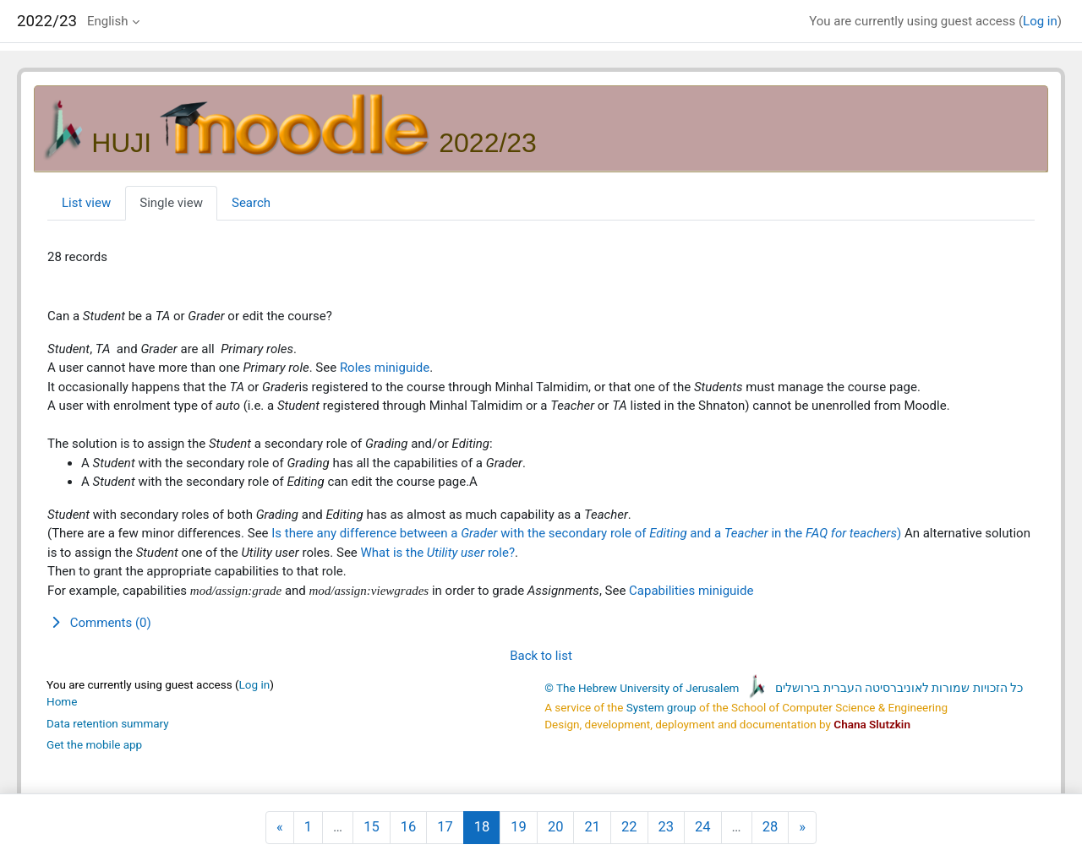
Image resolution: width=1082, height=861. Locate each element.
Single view (171, 202)
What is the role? (438, 552)
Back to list (541, 655)
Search (251, 202)
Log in (1040, 21)
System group (661, 707)
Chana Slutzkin (871, 724)
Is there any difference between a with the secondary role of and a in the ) (587, 533)
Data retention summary (107, 723)
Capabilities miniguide (691, 590)
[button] (541, 623)
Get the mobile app (94, 744)
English (107, 21)
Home (61, 701)
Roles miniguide (384, 367)
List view (86, 202)
